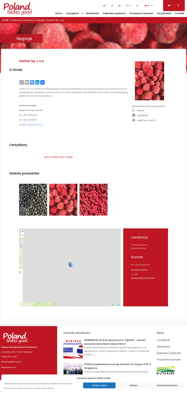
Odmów (133, 385)
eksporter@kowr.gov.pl (11, 361)
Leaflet (116, 305)
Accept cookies (99, 385)
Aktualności (92, 13)
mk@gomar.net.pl (34, 124)
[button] (70, 264)
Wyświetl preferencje (167, 385)
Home (58, 13)
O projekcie (72, 13)
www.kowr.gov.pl (8, 367)
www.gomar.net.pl (139, 269)
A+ (127, 5)
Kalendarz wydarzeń (114, 13)
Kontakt (179, 13)
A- (130, 5)
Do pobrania (164, 13)
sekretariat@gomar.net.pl (143, 278)
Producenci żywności (141, 13)
